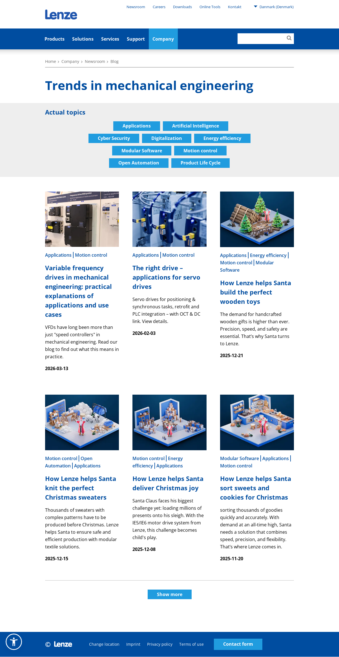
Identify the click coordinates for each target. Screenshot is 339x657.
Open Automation (138, 163)
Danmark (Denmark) (274, 6)
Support (136, 39)
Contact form (238, 645)
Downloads (182, 6)
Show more (169, 595)
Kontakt (234, 6)
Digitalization (166, 138)
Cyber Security (114, 138)
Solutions (83, 39)
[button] (14, 642)
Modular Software (141, 151)
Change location (104, 644)
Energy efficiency (222, 138)
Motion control (200, 151)
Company (163, 39)
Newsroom (136, 6)
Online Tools (210, 6)
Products (55, 39)
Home (50, 61)
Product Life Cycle (200, 163)
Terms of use (191, 644)
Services (110, 39)
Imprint (133, 644)
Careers (159, 6)
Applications (137, 126)
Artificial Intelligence (195, 126)
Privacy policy (159, 644)
